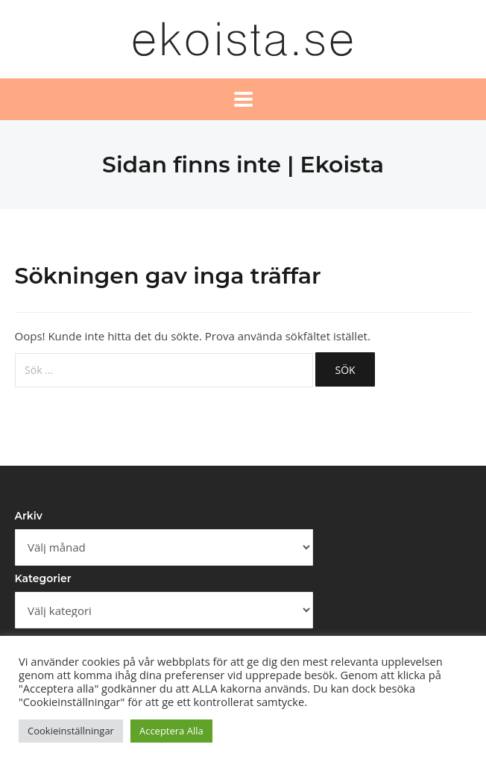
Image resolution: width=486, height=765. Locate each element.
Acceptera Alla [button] (171, 730)
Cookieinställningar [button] (71, 730)
